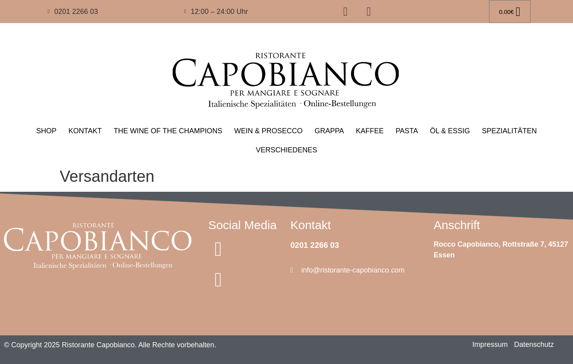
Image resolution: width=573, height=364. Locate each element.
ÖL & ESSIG (450, 131)
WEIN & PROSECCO (268, 131)
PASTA (407, 131)
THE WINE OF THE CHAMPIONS (168, 131)
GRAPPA (329, 131)
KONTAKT (85, 131)
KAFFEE (370, 131)
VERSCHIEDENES (286, 150)
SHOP (46, 131)
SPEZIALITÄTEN (509, 131)
